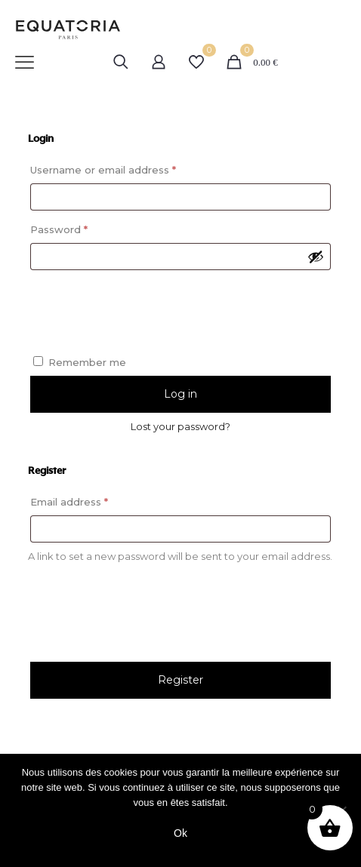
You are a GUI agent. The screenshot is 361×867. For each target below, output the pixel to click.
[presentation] (180, 306)
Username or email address (126, 168)
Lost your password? (180, 426)
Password (82, 227)
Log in (180, 394)
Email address (92, 500)
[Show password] (315, 256)
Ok (180, 833)
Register (180, 680)
